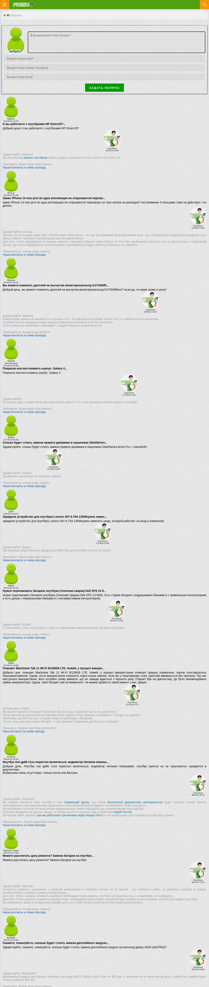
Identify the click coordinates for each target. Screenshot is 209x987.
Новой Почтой (122, 812)
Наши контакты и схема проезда (24, 167)
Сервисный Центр (76, 802)
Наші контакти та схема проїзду (24, 731)
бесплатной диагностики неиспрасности (134, 802)
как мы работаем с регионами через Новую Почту (70, 815)
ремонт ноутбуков (35, 157)
